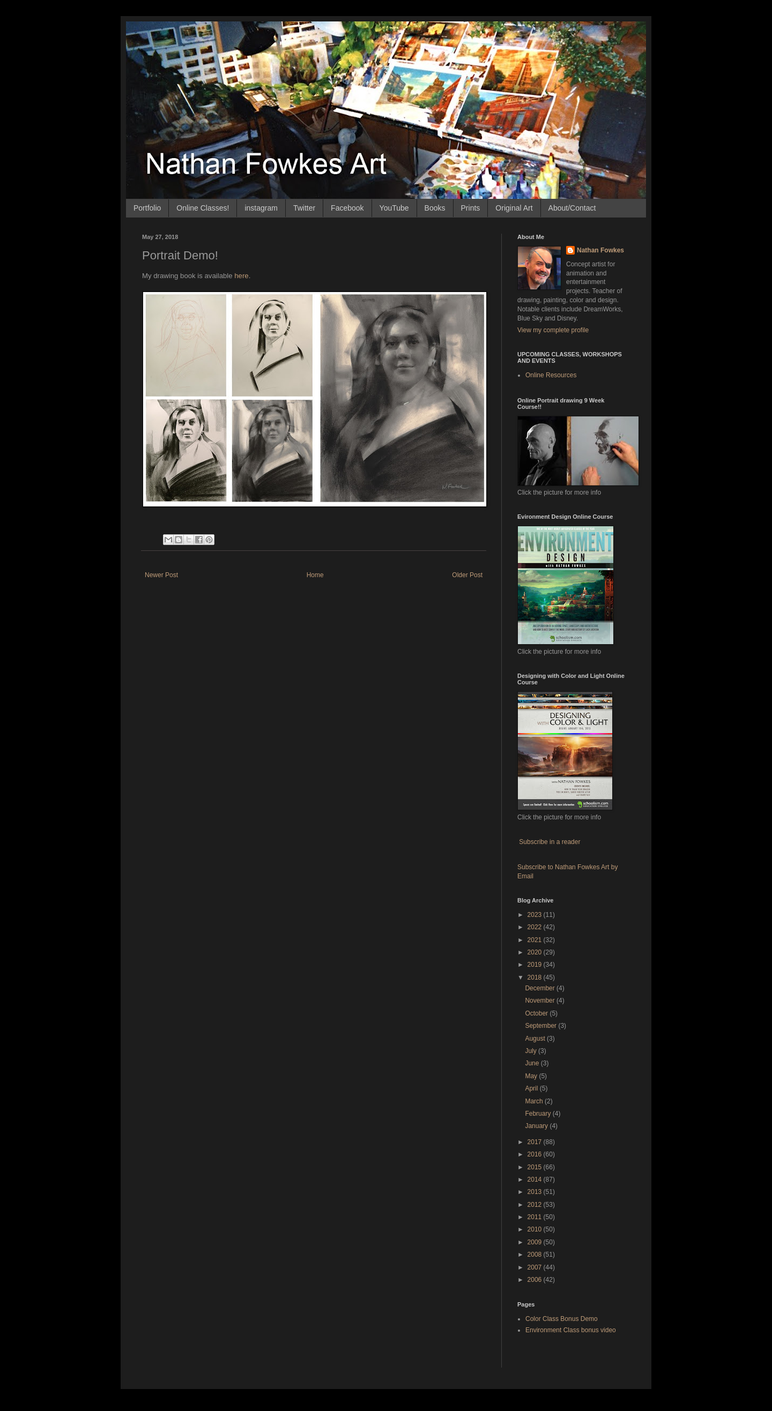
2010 (536, 1229)
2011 (536, 1217)
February (538, 1113)
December (540, 988)
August (536, 1038)
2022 (536, 927)
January (537, 1126)
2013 (536, 1192)
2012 (536, 1204)
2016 (536, 1154)
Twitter (304, 208)
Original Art (513, 208)
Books (435, 208)
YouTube (394, 208)
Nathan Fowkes (600, 250)
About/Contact (572, 208)
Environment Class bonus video (570, 1330)
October (537, 1013)
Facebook (347, 208)
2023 (536, 915)
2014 (536, 1179)
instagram (260, 208)
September (541, 1025)
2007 (536, 1267)
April (532, 1088)
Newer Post (161, 575)
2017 (536, 1142)
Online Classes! (202, 208)
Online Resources (550, 375)
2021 (536, 940)
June (532, 1063)
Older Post (467, 575)
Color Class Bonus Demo (561, 1319)
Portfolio (147, 208)
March (535, 1101)
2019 (536, 964)
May (532, 1076)
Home (315, 575)
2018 (536, 977)
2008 (536, 1254)
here (241, 276)
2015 (536, 1167)
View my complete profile (553, 330)
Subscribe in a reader (549, 842)
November (540, 1000)
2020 (536, 952)
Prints (470, 208)
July (531, 1051)
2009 (536, 1242)
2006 (536, 1279)
